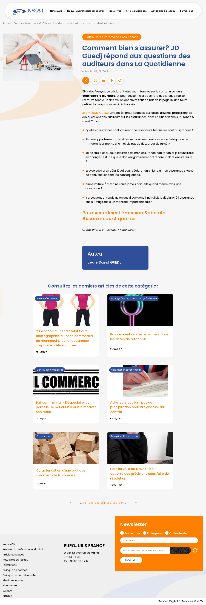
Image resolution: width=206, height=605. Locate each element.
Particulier (132, 533)
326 (115, 503)
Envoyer (131, 560)
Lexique (7, 591)
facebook (199, 281)
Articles (7, 596)
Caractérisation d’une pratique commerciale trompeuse (60, 473)
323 (97, 503)
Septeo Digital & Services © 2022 (180, 601)
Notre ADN (56, 10)
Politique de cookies (15, 570)
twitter (199, 288)
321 (85, 503)
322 (91, 503)
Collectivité (178, 533)
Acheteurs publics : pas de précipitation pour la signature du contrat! (137, 407)
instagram (199, 310)
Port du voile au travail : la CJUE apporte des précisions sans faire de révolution (139, 474)
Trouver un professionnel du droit (86, 10)
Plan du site (10, 585)
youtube (199, 302)
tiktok (199, 324)
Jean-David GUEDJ (95, 113)
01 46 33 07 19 (79, 561)
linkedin (199, 295)
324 (103, 503)
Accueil (7, 23)
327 (121, 503)
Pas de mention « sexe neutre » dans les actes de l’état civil (139, 336)
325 (109, 503)
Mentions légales (13, 580)
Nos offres (115, 10)
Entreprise (154, 533)
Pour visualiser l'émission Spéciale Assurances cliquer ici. (125, 215)
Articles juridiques (136, 10)
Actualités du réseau (163, 10)
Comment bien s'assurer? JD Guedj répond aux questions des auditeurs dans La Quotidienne (63, 23)
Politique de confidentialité (19, 575)
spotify (199, 317)
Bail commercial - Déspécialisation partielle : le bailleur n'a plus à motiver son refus (66, 407)
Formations (186, 10)
